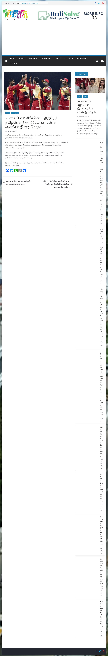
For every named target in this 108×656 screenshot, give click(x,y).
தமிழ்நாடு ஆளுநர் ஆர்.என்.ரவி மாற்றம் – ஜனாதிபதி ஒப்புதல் (101, 250)
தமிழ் (12, 58)
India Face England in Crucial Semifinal (101, 486)
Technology (81, 58)
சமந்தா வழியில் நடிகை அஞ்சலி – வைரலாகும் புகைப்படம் (17, 182)
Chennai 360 (45, 58)
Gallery (59, 58)
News (21, 58)
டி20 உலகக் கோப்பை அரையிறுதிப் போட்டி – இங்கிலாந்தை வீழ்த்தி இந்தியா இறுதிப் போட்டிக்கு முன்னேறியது (101, 175)
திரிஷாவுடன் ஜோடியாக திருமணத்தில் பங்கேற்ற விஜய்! (32, 4)
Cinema (32, 58)
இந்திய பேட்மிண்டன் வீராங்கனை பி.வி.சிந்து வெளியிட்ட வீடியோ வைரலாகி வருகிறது (57, 184)
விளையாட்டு (15, 113)
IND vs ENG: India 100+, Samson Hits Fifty (101, 441)
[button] (15, 58)
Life (69, 58)
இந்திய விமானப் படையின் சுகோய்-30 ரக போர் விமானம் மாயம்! (101, 311)
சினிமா (85, 96)
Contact (13, 63)
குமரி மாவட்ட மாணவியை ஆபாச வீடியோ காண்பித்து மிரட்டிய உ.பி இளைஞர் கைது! (101, 380)
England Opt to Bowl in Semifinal (101, 612)
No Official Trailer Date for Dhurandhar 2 (101, 571)
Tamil (7, 113)
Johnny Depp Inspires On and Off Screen (101, 529)
